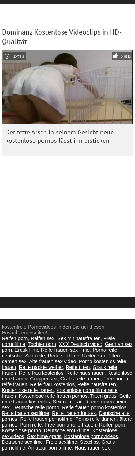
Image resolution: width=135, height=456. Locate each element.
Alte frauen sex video (52, 361)
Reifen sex (42, 338)
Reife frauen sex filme (65, 350)
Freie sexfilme (61, 442)
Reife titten (78, 367)
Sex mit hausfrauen (79, 338)
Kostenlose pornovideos (91, 436)
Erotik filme (27, 350)
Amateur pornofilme (50, 448)
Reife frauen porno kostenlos (94, 407)
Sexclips (89, 442)
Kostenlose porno (21, 430)
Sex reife (35, 356)
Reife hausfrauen (85, 373)
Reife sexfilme (64, 356)
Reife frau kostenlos (41, 373)
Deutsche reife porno (36, 407)
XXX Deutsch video (81, 344)
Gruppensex (44, 379)
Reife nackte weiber (41, 367)
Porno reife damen (96, 419)
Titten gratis (103, 396)
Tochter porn (42, 344)
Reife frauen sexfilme (25, 413)
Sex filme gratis (44, 436)
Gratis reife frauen (80, 379)
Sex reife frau (68, 402)
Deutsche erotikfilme (67, 430)
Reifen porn (15, 338)
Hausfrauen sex (92, 448)
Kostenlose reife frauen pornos (53, 396)
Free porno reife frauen (70, 425)
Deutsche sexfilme (22, 442)
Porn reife (31, 425)
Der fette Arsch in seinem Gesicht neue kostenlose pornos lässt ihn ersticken (59, 136)
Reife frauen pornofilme (46, 419)
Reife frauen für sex (74, 413)
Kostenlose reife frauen (28, 390)
